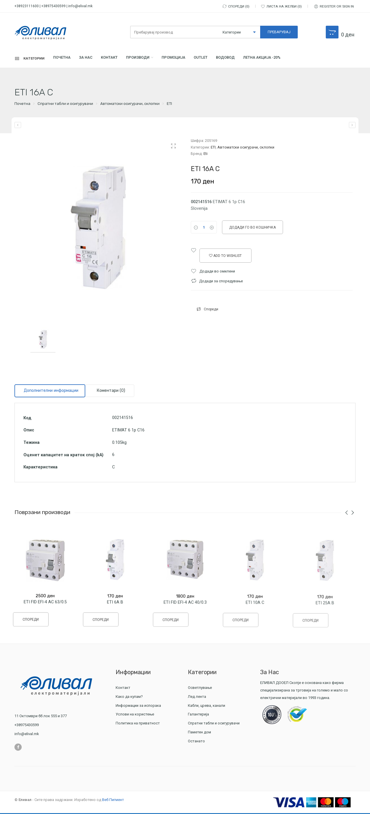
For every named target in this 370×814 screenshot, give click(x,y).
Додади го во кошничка (252, 229)
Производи (154, 59)
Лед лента (198, 697)
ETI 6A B (115, 607)
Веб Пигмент (113, 800)
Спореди (211, 310)
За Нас (94, 59)
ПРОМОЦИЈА (194, 59)
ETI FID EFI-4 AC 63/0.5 (45, 606)
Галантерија (199, 715)
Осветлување (200, 688)
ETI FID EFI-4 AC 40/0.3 (185, 608)
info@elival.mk (80, 6)
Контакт (121, 59)
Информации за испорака (138, 706)
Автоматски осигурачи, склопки (130, 105)
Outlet (226, 59)
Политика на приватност (138, 724)
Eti (206, 154)
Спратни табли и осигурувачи (65, 105)
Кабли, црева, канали (207, 706)
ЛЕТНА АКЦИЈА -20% (296, 59)
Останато (196, 742)
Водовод (254, 59)
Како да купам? (129, 697)
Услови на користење (135, 715)
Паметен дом (199, 733)
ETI (169, 105)
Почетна (67, 59)
